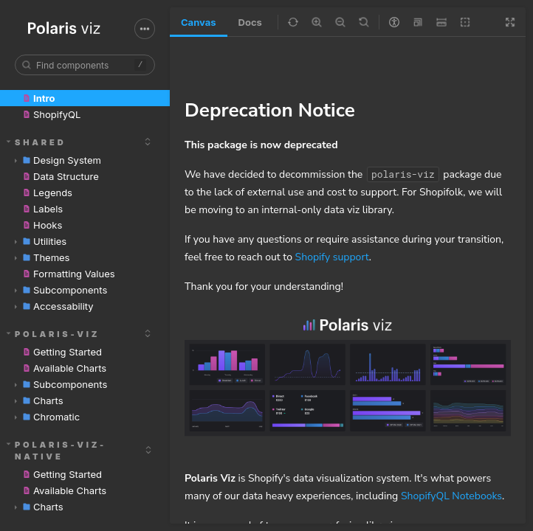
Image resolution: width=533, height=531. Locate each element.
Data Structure (60, 176)
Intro (38, 98)
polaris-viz (53, 334)
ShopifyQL (50, 114)
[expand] (147, 141)
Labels (42, 209)
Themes (42, 257)
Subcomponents (61, 290)
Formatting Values (68, 274)
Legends (46, 192)
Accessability (54, 306)
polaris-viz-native (57, 451)
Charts (39, 400)
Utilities (40, 241)
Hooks (41, 225)
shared (36, 142)
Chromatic (47, 417)
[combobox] (85, 65)
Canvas (198, 22)
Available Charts (63, 368)
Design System (58, 160)
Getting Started (61, 352)
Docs (250, 22)
